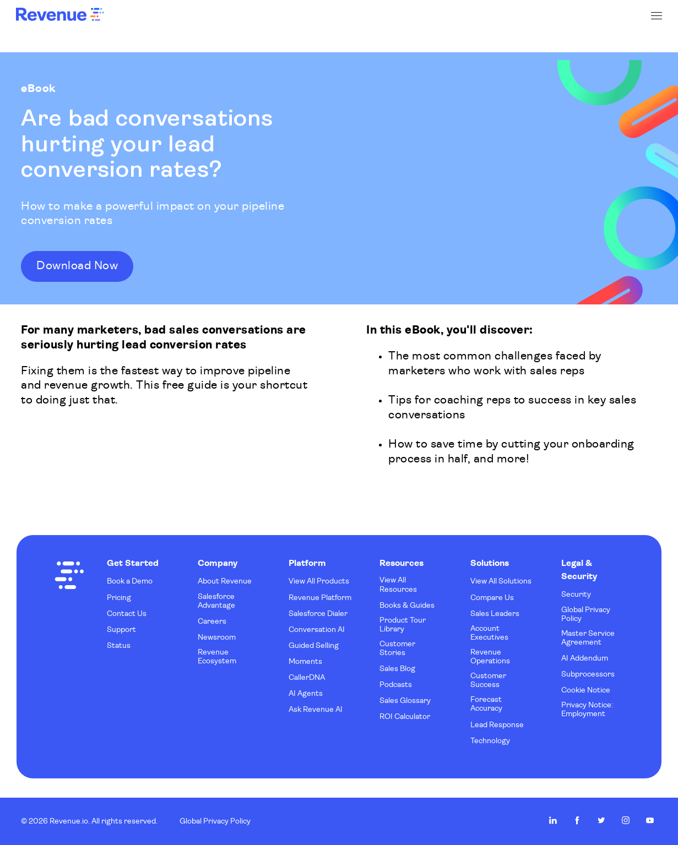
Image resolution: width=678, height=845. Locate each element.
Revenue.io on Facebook (577, 820)
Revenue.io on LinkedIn (553, 820)
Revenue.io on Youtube (650, 820)
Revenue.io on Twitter (601, 820)
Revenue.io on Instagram (626, 820)
